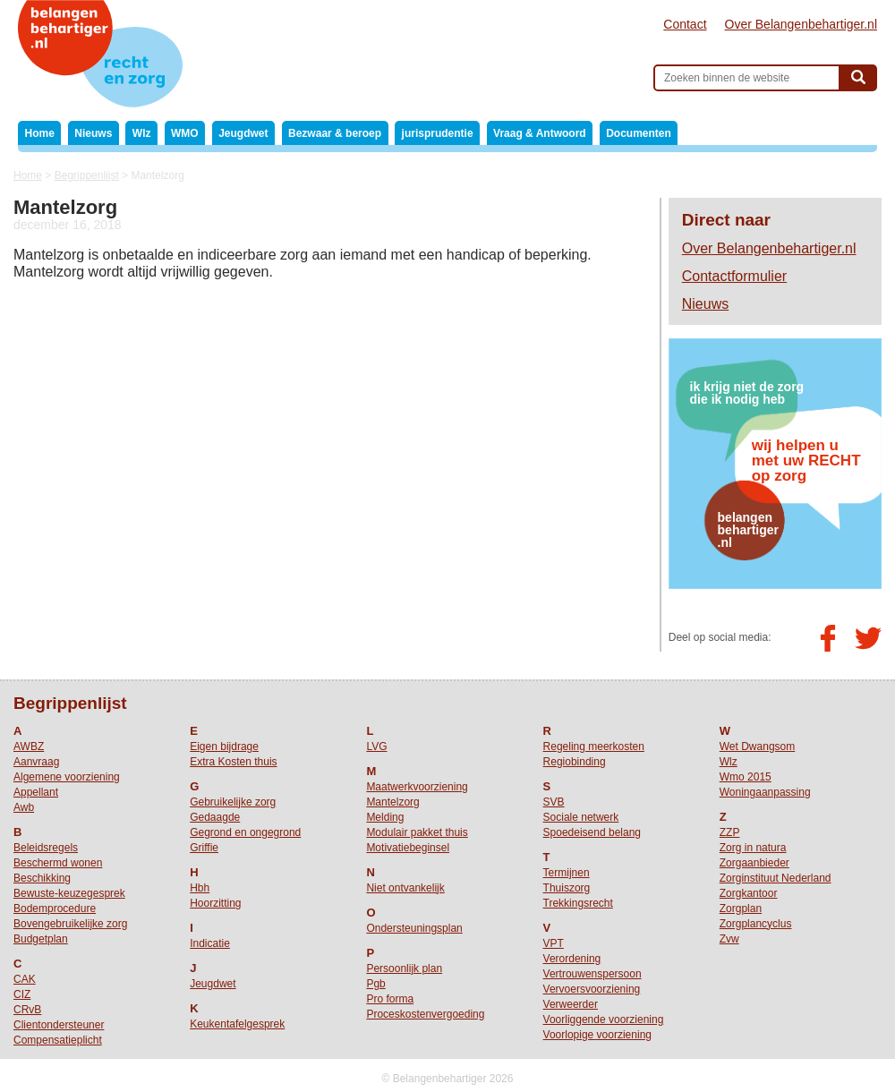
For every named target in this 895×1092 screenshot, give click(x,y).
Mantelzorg (392, 802)
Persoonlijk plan (404, 968)
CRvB (27, 1009)
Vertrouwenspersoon (592, 974)
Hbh (199, 888)
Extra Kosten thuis (233, 761)
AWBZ (28, 746)
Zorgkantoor (749, 893)
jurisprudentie (437, 133)
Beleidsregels (45, 847)
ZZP (730, 832)
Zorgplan (741, 908)
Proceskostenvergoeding (425, 1014)
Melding (385, 817)
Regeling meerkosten (593, 746)
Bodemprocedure (54, 908)
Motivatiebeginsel (407, 847)
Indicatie (210, 943)
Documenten (638, 133)
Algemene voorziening (66, 777)
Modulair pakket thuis (416, 832)
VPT (553, 943)
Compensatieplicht (57, 1040)
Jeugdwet (243, 133)
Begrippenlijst (87, 175)
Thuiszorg (567, 888)
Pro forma (389, 999)
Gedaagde (215, 817)
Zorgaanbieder (754, 863)
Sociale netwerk (581, 817)
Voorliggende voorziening (603, 1019)
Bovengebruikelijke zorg (70, 923)
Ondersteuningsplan (414, 928)
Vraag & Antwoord (539, 133)
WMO (185, 133)
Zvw (729, 939)
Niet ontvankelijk (405, 888)
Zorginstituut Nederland (775, 878)
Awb (23, 807)
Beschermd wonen (57, 863)
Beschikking (42, 878)
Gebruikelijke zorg (233, 802)
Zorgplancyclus (756, 923)
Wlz (141, 133)
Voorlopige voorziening (597, 1034)
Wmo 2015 (745, 777)
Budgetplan (40, 939)
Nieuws (93, 133)
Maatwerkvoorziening (416, 787)
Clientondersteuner (58, 1025)
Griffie (204, 847)
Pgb (375, 983)
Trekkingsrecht (578, 903)
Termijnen (566, 872)
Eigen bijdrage (224, 746)
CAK (24, 979)
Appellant (35, 792)
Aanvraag (36, 761)
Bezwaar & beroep (334, 133)
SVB (554, 802)
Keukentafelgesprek (237, 1024)
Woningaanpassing (765, 792)
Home (40, 133)
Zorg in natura (753, 847)
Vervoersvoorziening (592, 989)
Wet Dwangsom (757, 746)
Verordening (572, 958)
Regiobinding (574, 761)
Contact (684, 24)
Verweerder (570, 1004)
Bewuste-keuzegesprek (69, 893)
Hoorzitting (215, 903)
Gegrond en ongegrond (245, 832)
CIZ (21, 994)
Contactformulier (734, 276)
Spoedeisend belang (592, 832)
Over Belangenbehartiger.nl (801, 24)
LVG (376, 746)
